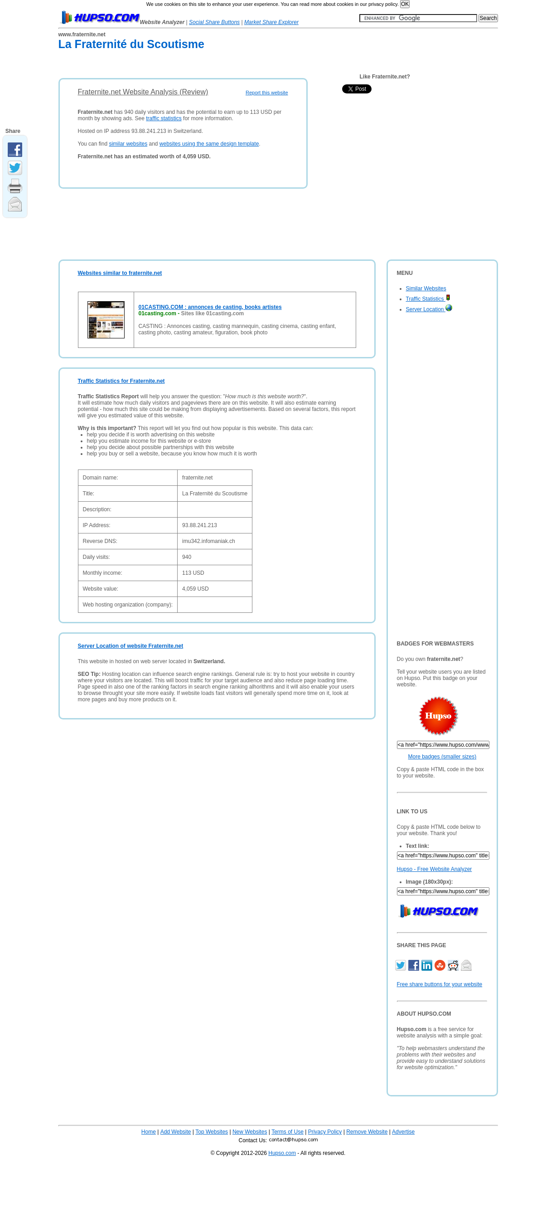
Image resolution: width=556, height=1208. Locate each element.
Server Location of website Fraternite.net (131, 646)
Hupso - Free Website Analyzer (434, 869)
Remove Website (366, 1132)
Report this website (267, 92)
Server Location (429, 309)
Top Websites (211, 1132)
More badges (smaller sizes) (442, 756)
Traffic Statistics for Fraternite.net (121, 381)
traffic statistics (163, 118)
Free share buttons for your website (440, 984)
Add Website (175, 1132)
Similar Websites (426, 288)
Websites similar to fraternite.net (120, 273)
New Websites (249, 1132)
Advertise (403, 1132)
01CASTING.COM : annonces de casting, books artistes (210, 307)
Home (148, 1132)
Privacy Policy (325, 1132)
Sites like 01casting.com (212, 313)
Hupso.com (282, 1153)
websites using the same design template (209, 144)
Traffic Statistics (428, 299)
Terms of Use (287, 1132)
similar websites (128, 144)
